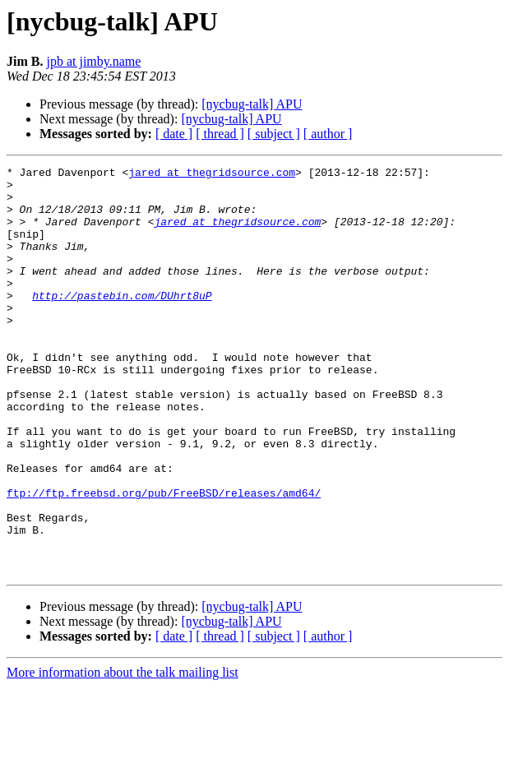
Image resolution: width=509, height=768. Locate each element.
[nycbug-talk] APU (251, 104)
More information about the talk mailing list (122, 754)
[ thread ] (220, 134)
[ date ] (173, 134)
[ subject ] (274, 134)
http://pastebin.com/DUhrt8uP (121, 322)
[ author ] (328, 134)
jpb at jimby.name (93, 61)
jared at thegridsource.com (211, 174)
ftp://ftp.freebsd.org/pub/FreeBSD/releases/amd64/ (164, 559)
